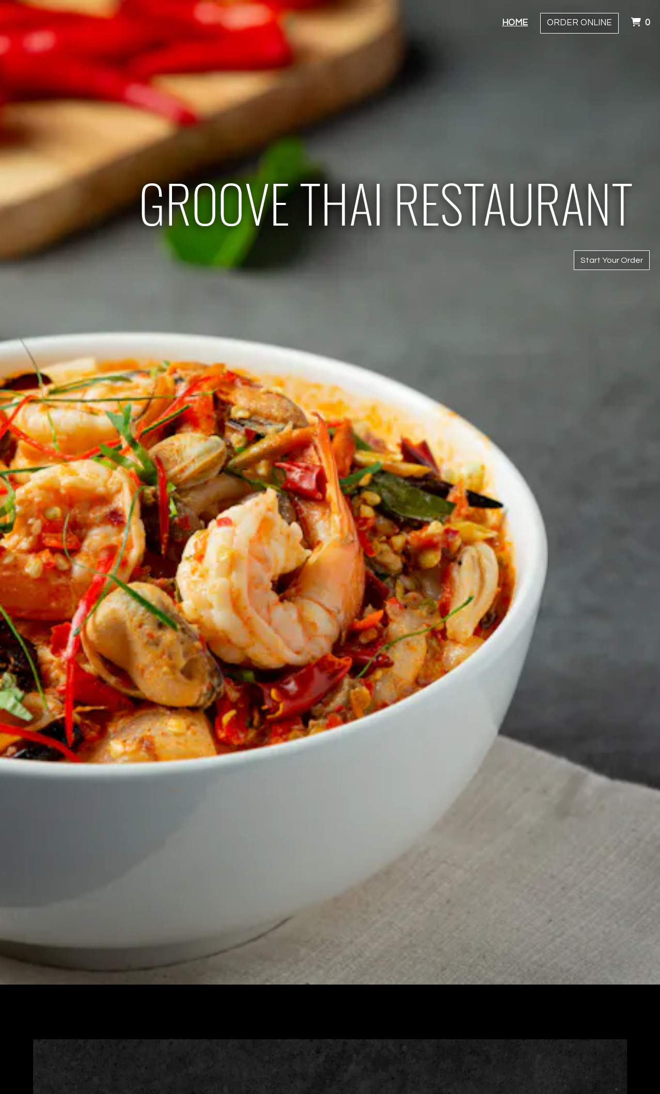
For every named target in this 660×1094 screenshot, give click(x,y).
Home (515, 22)
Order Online (579, 22)
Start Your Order (611, 260)
